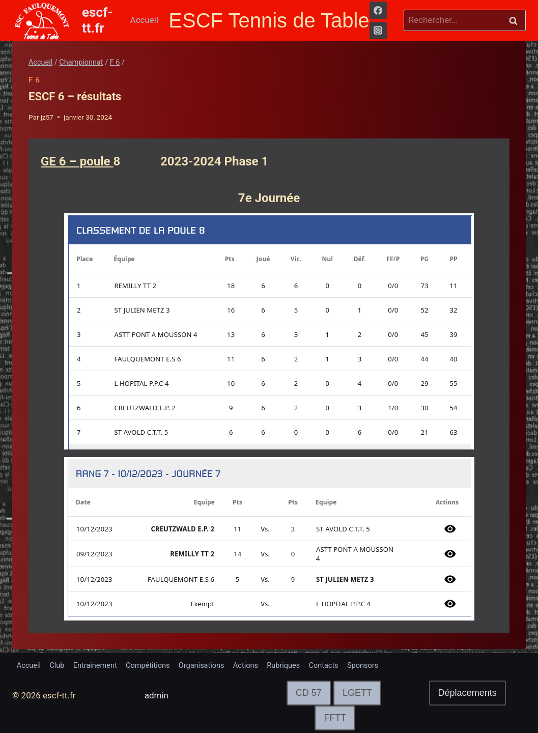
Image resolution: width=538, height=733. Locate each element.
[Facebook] (378, 10)
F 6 (34, 79)
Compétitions (171, 664)
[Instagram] (378, 30)
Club (64, 664)
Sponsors (423, 664)
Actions (286, 664)
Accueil (144, 20)
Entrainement (109, 664)
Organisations (234, 664)
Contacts (377, 664)
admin (156, 696)
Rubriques (330, 664)
